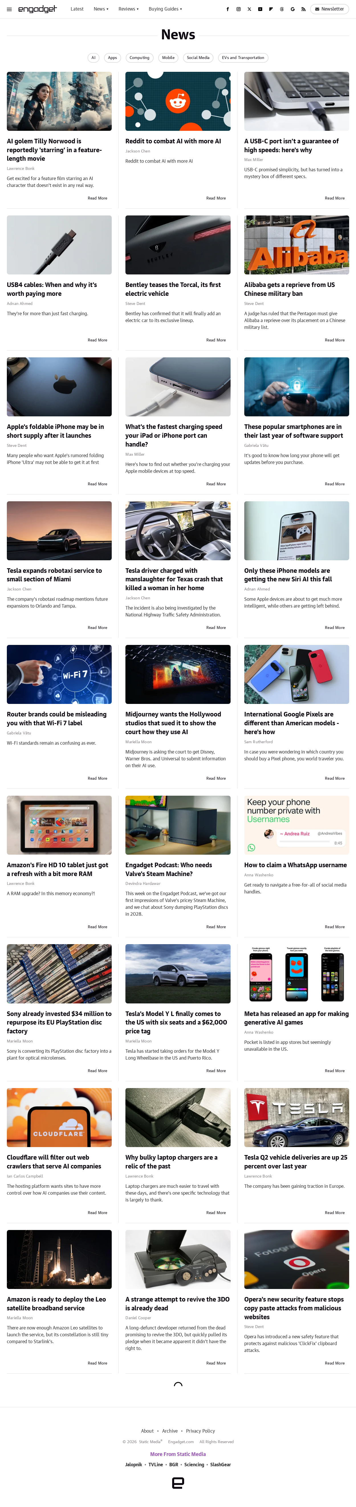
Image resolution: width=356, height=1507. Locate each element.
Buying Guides (163, 9)
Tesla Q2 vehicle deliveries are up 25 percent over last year (295, 1162)
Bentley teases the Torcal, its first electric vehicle (173, 289)
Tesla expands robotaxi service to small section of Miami (54, 575)
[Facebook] (227, 9)
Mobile (168, 58)
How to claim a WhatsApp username (295, 865)
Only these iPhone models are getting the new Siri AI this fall (288, 575)
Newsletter (329, 9)
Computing (140, 58)
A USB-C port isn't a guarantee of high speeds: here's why (291, 145)
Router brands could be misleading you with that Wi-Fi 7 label (57, 718)
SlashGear (220, 1465)
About (147, 1431)
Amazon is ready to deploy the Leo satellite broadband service (56, 1304)
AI (93, 58)
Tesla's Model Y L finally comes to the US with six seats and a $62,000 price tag (176, 1023)
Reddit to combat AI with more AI (173, 141)
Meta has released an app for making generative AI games (296, 1018)
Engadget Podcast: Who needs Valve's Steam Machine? (168, 869)
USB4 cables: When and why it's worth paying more (52, 289)
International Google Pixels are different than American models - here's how (291, 723)
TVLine (155, 1465)
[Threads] (282, 9)
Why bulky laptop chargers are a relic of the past (171, 1162)
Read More (97, 198)
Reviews (127, 9)
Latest (77, 9)
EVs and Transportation (243, 58)
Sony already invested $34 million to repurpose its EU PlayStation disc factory (59, 1023)
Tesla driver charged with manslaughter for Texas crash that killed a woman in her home (174, 580)
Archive (170, 1431)
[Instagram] (238, 9)
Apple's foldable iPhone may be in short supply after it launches (55, 431)
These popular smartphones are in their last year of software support (293, 431)
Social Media (198, 58)
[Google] (292, 9)
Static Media (149, 1442)
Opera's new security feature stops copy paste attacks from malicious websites (294, 1308)
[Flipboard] (271, 9)
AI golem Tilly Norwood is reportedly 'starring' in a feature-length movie (54, 150)
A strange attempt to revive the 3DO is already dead (177, 1304)
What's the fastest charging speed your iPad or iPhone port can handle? (173, 436)
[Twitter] (249, 9)
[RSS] (303, 9)
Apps (112, 58)
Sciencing (194, 1465)
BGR (173, 1465)
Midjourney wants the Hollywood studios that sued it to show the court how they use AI (173, 723)
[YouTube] (260, 9)
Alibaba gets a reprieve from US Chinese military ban (289, 289)
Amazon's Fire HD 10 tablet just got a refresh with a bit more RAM (57, 869)
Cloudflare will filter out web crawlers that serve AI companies (54, 1162)
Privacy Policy (200, 1431)
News (99, 9)
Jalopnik (133, 1465)
